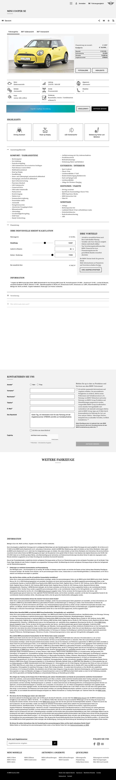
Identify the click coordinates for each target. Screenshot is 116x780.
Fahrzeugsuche (81, 757)
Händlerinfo (83, 109)
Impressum (79, 773)
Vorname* (10, 390)
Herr (33, 384)
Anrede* (10, 384)
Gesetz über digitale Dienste (67, 773)
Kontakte (79, 659)
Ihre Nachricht (12, 414)
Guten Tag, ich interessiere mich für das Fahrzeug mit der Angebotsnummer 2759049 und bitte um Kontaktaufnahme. (52, 420)
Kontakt (69, 776)
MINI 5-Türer (11, 760)
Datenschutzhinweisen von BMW (79, 725)
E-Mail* (10, 408)
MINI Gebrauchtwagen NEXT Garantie (66, 758)
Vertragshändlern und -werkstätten (66, 649)
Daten (38, 671)
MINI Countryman (30, 760)
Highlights (100, 70)
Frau (40, 384)
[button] (71, 3)
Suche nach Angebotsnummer (17, 739)
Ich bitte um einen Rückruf (41, 430)
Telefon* (10, 402)
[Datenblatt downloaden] (113, 20)
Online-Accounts (17, 663)
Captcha (10, 435)
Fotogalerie (83, 70)
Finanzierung (80, 760)
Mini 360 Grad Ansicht (100, 762)
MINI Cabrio (11, 762)
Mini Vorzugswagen (99, 760)
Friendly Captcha (55, 439)
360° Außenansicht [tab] (27, 32)
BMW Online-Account (45, 591)
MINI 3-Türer (11, 757)
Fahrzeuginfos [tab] (13, 32)
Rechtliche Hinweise (89, 773)
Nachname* (11, 396)
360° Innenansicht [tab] (43, 32)
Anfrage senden (100, 109)
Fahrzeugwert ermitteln (101, 757)
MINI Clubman (29, 757)
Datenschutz (62, 776)
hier (66, 669)
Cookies (98, 773)
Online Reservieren (82, 762)
